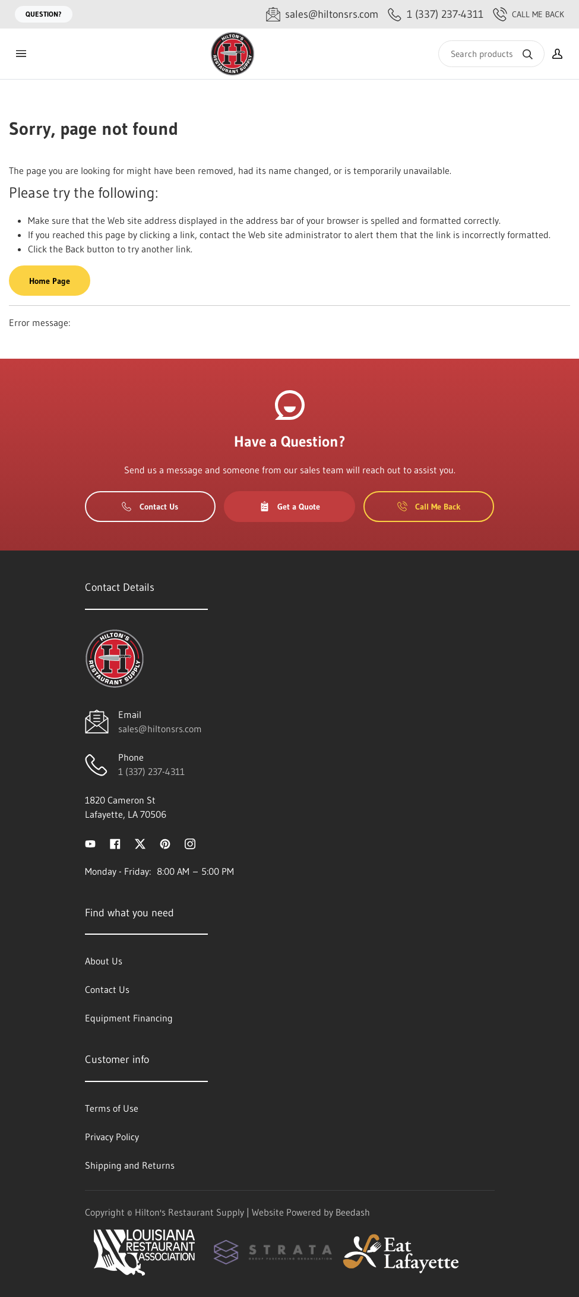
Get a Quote (290, 506)
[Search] (491, 53)
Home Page (49, 281)
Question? (44, 14)
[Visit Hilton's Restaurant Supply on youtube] (90, 843)
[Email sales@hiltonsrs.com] (322, 15)
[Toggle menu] (21, 54)
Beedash (353, 1212)
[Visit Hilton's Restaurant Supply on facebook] (115, 843)
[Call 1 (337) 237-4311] (435, 15)
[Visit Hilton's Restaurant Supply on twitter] (140, 843)
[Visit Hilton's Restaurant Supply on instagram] (190, 843)
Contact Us (150, 506)
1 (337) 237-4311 (151, 771)
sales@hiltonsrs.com (160, 729)
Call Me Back (528, 14)
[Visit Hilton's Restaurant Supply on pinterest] (165, 843)
